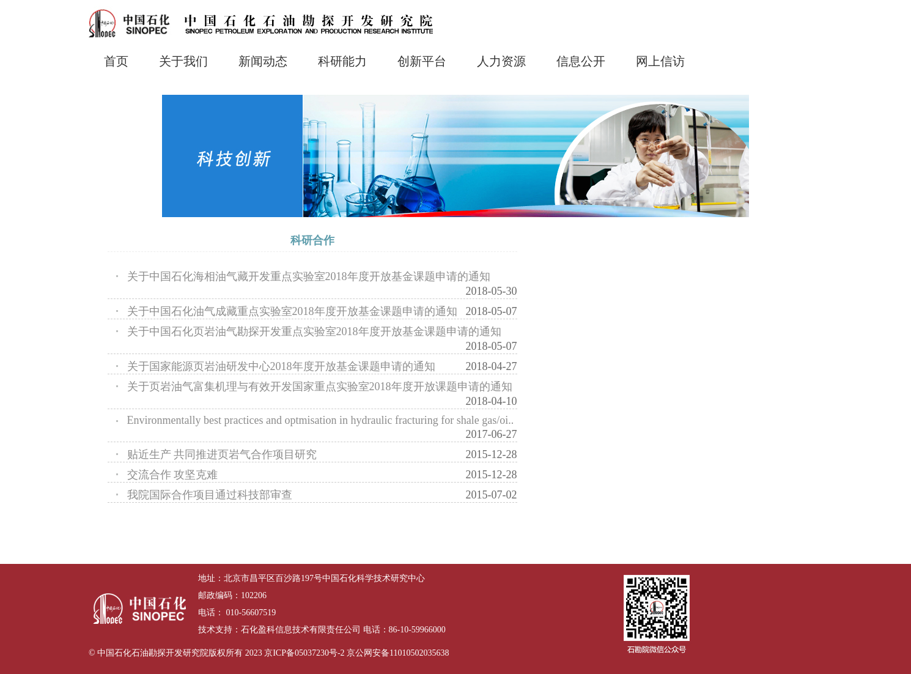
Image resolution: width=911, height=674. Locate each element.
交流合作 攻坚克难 (172, 474)
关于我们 (183, 61)
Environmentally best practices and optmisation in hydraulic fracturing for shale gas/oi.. (320, 420)
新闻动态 (262, 61)
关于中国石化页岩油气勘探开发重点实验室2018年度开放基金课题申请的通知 (314, 331)
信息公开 (580, 61)
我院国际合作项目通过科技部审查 (209, 495)
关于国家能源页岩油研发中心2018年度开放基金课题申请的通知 (281, 366)
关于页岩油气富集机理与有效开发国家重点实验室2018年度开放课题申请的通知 (319, 386)
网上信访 (660, 61)
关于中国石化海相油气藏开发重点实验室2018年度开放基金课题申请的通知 (308, 276)
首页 (116, 61)
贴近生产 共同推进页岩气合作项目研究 (222, 454)
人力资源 (501, 61)
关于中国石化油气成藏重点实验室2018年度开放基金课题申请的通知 (292, 311)
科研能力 (342, 61)
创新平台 (421, 61)
